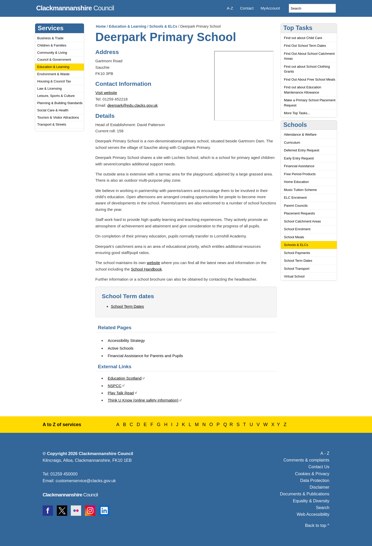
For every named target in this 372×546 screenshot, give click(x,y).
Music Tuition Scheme (300, 190)
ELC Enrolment (295, 197)
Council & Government (54, 59)
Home (101, 26)
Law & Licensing (49, 88)
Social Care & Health (52, 110)
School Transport (296, 269)
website (153, 262)
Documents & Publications (305, 493)
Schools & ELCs (163, 26)
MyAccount (270, 8)
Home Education (296, 182)
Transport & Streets (51, 124)
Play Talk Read (121, 393)
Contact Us (318, 466)
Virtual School (294, 276)
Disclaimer (319, 487)
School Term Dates (127, 306)
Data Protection (314, 480)
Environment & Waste (53, 74)
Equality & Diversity (311, 500)
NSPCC (114, 385)
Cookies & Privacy (312, 473)
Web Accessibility (313, 514)
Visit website (106, 92)
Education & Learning (53, 67)
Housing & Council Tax (54, 81)
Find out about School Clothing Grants (307, 69)
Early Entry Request (299, 158)
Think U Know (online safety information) (143, 400)
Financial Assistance (299, 166)
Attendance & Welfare (300, 134)
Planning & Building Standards (60, 103)
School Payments (297, 253)
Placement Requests (299, 213)
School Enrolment (297, 229)
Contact (246, 8)
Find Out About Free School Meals (309, 79)
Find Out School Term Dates (305, 46)
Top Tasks (297, 28)
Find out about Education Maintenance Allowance (302, 89)
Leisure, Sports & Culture (56, 96)
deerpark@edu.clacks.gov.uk (132, 105)
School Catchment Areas (302, 221)
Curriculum (292, 142)
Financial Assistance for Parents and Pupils (145, 355)
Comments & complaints (306, 460)
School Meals (294, 237)
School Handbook (146, 269)
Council (75, 7)
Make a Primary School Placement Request (309, 102)
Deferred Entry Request (301, 150)
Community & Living (52, 53)
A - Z (324, 453)
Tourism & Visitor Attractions (58, 117)
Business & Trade (50, 38)
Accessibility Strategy (126, 340)
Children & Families (51, 45)
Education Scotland (125, 378)
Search (322, 507)
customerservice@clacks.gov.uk (86, 480)
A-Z (230, 8)
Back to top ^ (317, 525)
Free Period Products (300, 174)
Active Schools (121, 348)
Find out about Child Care (303, 38)
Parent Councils (296, 205)
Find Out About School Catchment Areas (309, 56)
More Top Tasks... (297, 113)
